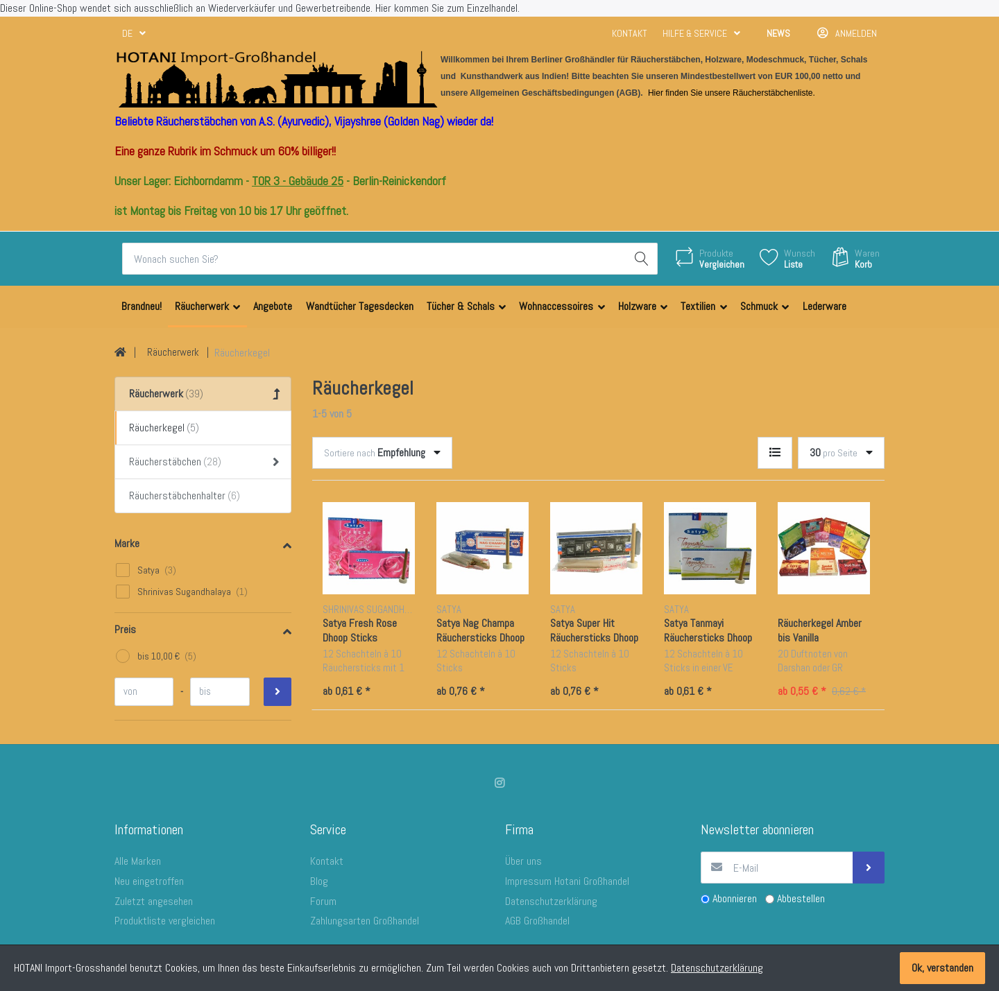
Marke (126, 543)
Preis (125, 629)
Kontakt (629, 33)
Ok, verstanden (942, 967)
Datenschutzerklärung (717, 967)
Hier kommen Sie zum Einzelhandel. (447, 8)
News (778, 33)
